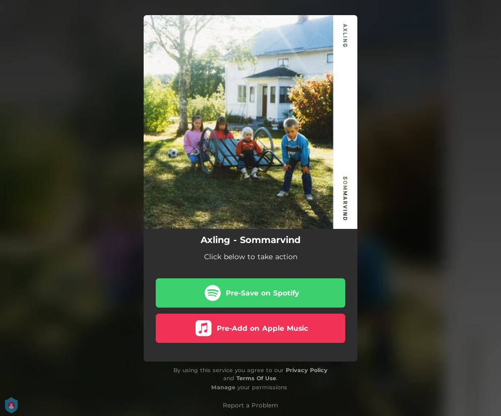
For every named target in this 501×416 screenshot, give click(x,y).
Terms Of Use (256, 378)
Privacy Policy (307, 370)
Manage (223, 387)
